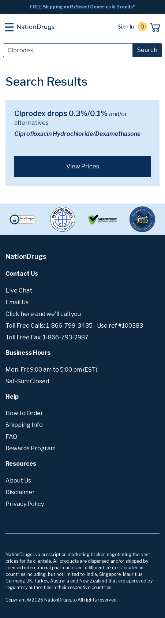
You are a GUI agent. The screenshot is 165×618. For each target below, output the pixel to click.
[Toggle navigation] (9, 27)
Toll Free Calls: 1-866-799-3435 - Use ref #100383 (74, 325)
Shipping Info (24, 424)
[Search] (68, 50)
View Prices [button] (82, 166)
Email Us (17, 302)
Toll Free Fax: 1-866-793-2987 (47, 337)
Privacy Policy (24, 503)
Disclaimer (20, 492)
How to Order (24, 413)
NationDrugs (35, 26)
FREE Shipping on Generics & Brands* (82, 7)
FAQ (11, 436)
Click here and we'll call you (43, 313)
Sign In (126, 26)
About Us (18, 480)
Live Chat (18, 290)
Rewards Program (30, 448)
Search (147, 49)
